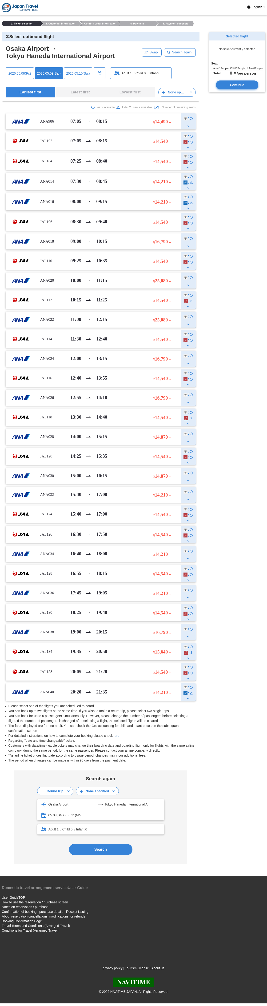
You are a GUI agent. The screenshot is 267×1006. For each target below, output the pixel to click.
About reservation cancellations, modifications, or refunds (43, 916)
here (116, 735)
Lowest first (130, 92)
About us (157, 968)
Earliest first (30, 92)
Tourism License (137, 968)
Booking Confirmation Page (22, 921)
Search (100, 849)
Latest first (80, 92)
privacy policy (112, 968)
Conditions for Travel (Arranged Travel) (30, 930)
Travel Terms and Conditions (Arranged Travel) (36, 926)
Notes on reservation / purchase (25, 907)
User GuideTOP (13, 897)
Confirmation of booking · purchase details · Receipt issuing (45, 912)
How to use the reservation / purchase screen (35, 902)
